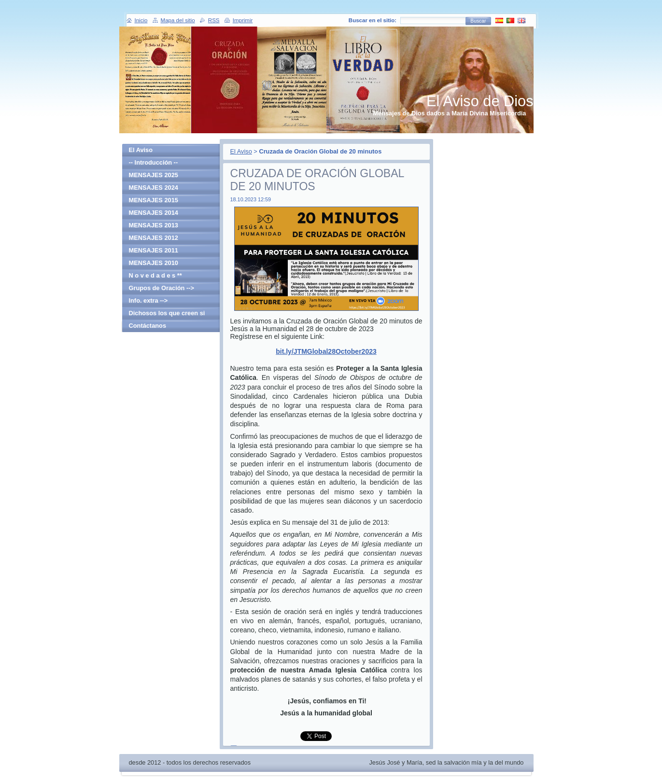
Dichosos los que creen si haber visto (167, 314)
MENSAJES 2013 (153, 225)
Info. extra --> (148, 300)
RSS (214, 20)
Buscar (478, 21)
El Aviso (241, 151)
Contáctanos (148, 325)
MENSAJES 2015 (153, 200)
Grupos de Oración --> (161, 288)
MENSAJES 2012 (153, 237)
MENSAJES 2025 (153, 175)
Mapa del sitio (178, 20)
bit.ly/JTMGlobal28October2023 (326, 351)
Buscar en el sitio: (372, 20)
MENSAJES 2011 (153, 250)
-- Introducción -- (153, 162)
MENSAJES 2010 (153, 262)
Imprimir (243, 20)
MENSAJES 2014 (153, 212)
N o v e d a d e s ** (155, 275)
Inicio (141, 20)
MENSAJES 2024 (153, 187)
